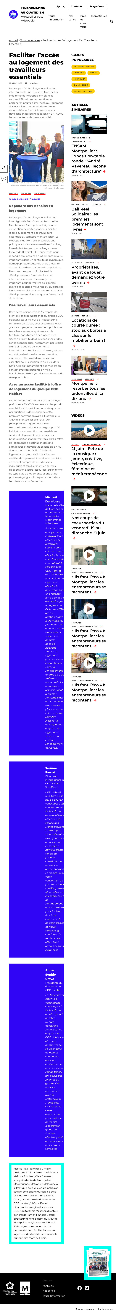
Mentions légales (84, 1309)
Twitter (4, 179)
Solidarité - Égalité (80, 205)
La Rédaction (105, 1309)
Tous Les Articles (30, 40)
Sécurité (75, 316)
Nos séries (49, 1290)
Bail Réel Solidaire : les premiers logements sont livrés (87, 219)
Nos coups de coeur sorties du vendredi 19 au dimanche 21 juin (88, 525)
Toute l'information (54, 1295)
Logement (13, 193)
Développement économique (84, 572)
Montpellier (39, 193)
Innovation (76, 569)
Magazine (48, 1285)
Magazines (97, 6)
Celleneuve (76, 263)
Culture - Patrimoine (83, 91)
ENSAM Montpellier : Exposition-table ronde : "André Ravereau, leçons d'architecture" (88, 158)
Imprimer (34, 83)
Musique (75, 444)
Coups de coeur (78, 510)
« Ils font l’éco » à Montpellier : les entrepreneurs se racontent (88, 584)
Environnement (81, 85)
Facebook (4, 169)
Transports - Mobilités (84, 67)
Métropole (26, 193)
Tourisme (86, 316)
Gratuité (94, 73)
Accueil (13, 40)
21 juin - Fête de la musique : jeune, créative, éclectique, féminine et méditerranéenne (89, 461)
